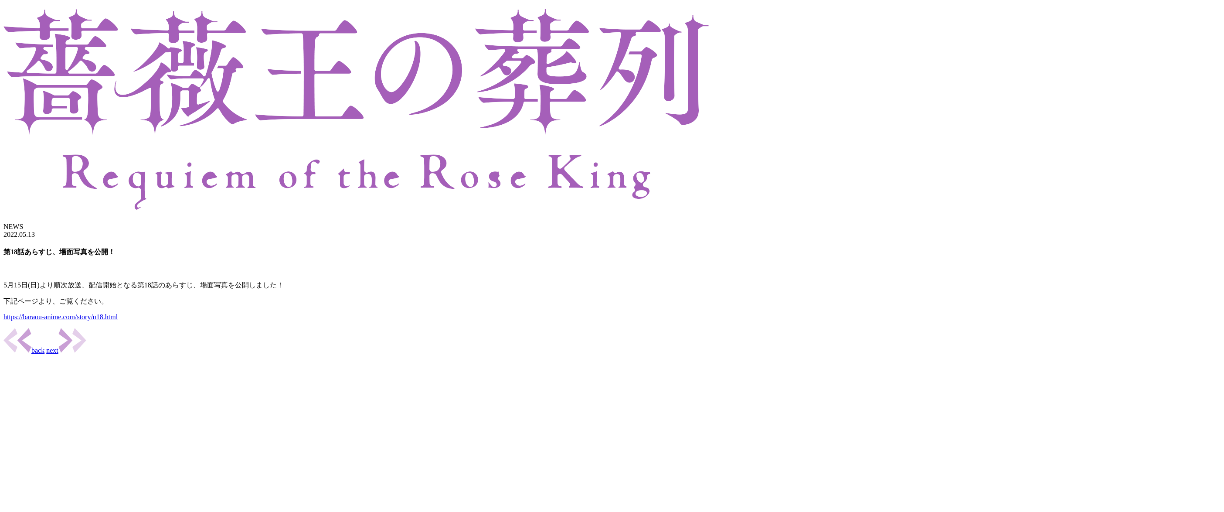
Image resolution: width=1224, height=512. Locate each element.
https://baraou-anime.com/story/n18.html (60, 317)
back (23, 350)
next (66, 350)
